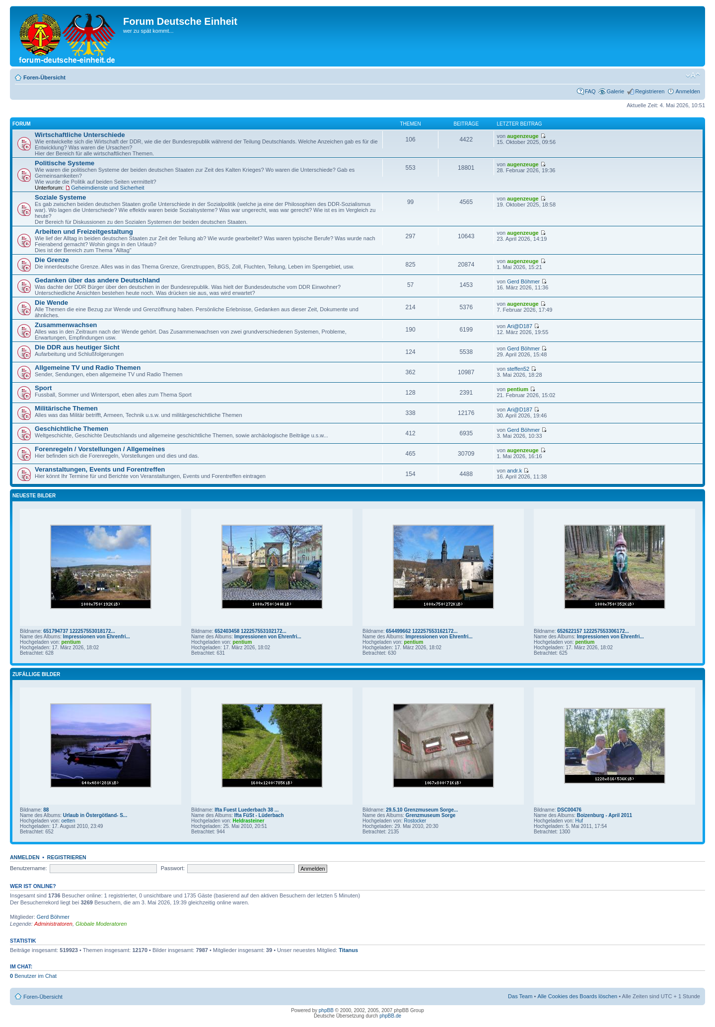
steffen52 (518, 369)
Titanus (348, 950)
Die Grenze (52, 260)
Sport (43, 388)
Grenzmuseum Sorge (431, 815)
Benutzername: (28, 868)
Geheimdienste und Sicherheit (107, 188)
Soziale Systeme (60, 197)
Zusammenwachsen (66, 325)
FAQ (590, 91)
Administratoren (53, 924)
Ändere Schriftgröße (693, 75)
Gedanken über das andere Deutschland (97, 280)
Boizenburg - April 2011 (604, 815)
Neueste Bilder (34, 495)
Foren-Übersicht (44, 77)
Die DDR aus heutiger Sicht (77, 347)
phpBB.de (390, 1016)
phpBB (326, 1010)
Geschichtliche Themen (71, 428)
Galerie (615, 91)
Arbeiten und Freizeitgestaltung (84, 231)
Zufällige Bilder (36, 674)
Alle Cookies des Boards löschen (577, 996)
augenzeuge (523, 136)
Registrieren (649, 91)
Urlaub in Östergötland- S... (95, 815)
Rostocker (415, 820)
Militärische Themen (66, 408)
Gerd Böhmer (523, 281)
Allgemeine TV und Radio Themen (88, 367)
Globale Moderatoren (101, 924)
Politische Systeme (64, 163)
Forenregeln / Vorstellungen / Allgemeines (100, 449)
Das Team (520, 996)
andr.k (514, 471)
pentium (517, 389)
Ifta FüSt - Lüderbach (259, 815)
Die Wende (51, 302)
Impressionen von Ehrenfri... (96, 636)
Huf (579, 820)
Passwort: (173, 868)
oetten (68, 820)
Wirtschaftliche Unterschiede (80, 134)
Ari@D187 (519, 326)
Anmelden (687, 91)
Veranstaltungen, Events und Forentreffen (100, 469)
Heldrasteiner (248, 820)
